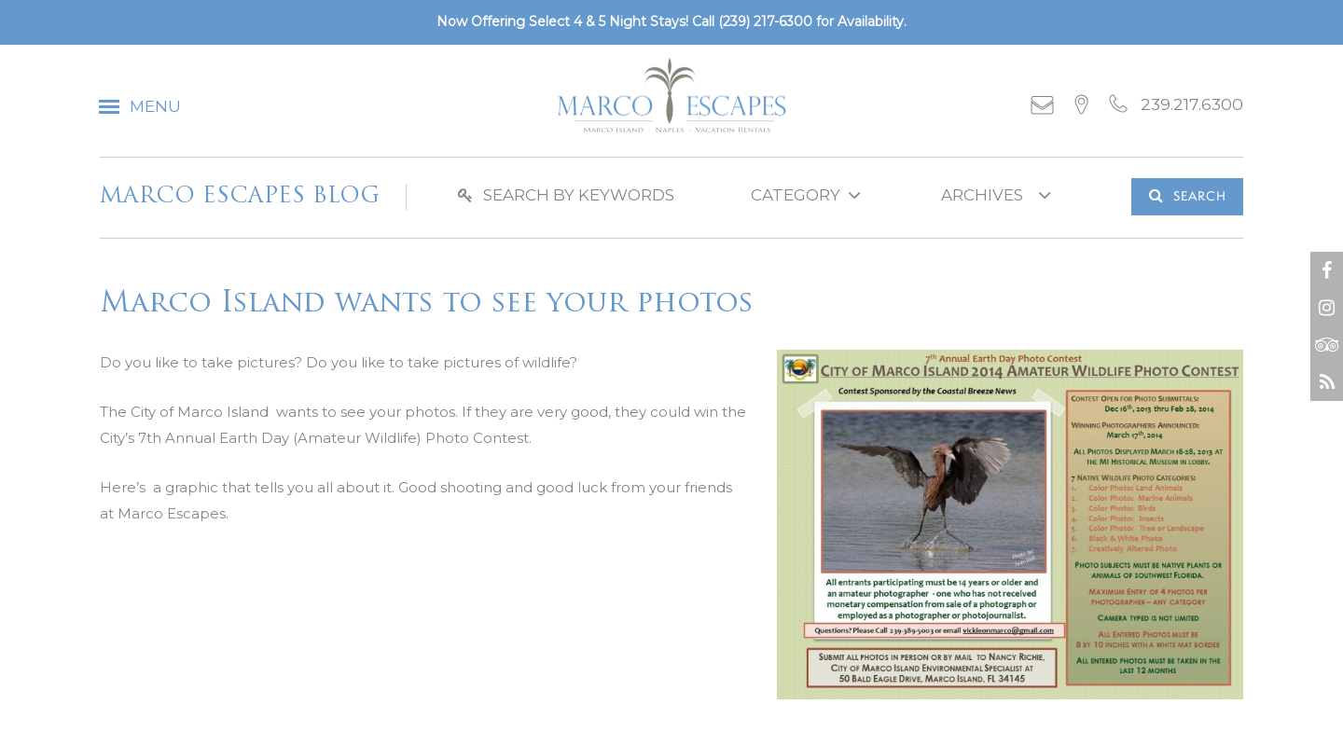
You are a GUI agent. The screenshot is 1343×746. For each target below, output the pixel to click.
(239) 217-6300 (765, 21)
